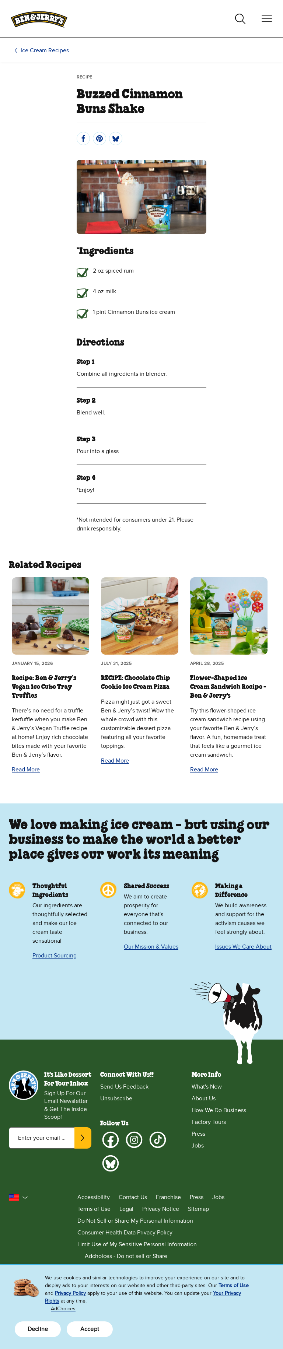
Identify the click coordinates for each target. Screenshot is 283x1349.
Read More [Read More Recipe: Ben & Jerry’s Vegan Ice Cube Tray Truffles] (26, 769)
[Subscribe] (82, 1138)
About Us (204, 1098)
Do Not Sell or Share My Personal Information (135, 1220)
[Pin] (99, 138)
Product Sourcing (54, 955)
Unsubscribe (116, 1098)
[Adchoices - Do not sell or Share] (175, 1256)
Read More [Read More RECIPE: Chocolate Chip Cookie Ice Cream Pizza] (115, 760)
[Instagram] (134, 1139)
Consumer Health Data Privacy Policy (124, 1232)
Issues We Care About (243, 946)
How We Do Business (219, 1110)
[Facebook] (110, 1139)
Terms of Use (94, 1209)
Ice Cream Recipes (45, 50)
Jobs (198, 1145)
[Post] (115, 138)
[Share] (83, 138)
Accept (89, 1329)
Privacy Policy (70, 1293)
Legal (126, 1209)
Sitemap (198, 1209)
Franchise (168, 1197)
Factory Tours (209, 1122)
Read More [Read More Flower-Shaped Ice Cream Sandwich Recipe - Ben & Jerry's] (204, 769)
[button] (18, 1197)
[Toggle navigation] (266, 18)
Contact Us (133, 1197)
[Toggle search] (240, 18)
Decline (38, 1329)
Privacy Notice (160, 1209)
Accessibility (93, 1197)
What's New (207, 1086)
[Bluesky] (110, 1163)
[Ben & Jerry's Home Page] (39, 18)
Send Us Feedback (124, 1086)
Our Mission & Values (151, 946)
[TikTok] (157, 1139)
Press (198, 1134)
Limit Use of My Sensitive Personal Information (137, 1244)
